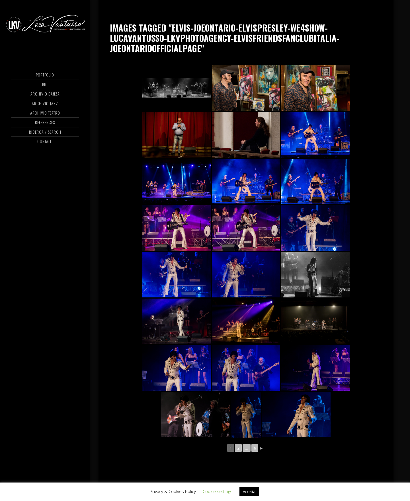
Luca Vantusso (45, 27)
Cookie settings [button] (217, 491)
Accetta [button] (249, 491)
